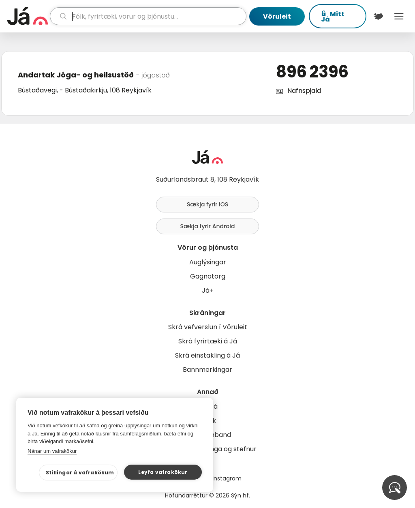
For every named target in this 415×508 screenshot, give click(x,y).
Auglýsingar (207, 262)
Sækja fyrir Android (207, 226)
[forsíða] (27, 16)
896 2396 (312, 71)
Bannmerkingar (207, 369)
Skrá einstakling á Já (207, 355)
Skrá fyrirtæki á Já (207, 341)
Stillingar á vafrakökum (80, 472)
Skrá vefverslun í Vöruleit (207, 327)
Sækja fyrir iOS (207, 204)
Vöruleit (277, 16)
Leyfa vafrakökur (162, 472)
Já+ (208, 290)
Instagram (227, 478)
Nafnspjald (304, 90)
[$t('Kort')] (378, 16)
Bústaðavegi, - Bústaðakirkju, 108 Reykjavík (85, 90)
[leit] (148, 16)
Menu (399, 16)
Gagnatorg (207, 276)
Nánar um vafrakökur (52, 451)
